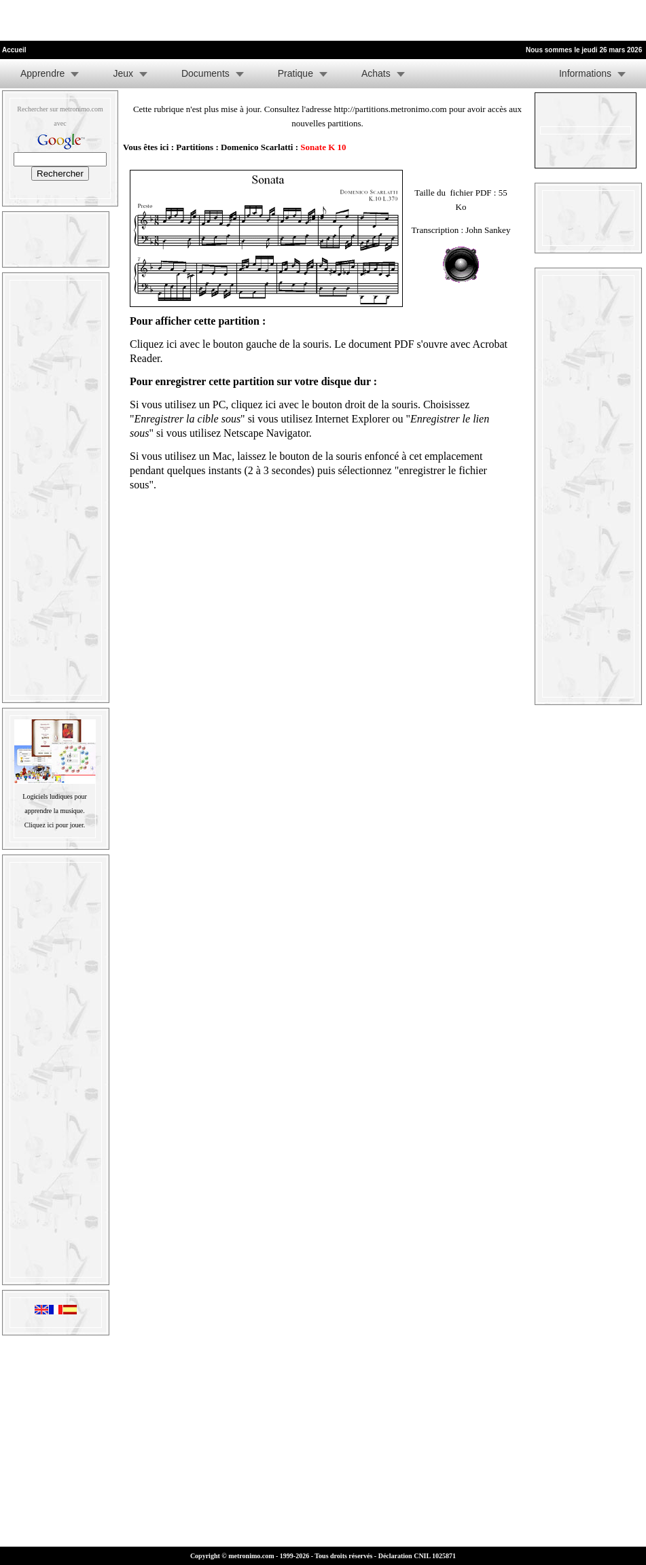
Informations (585, 73)
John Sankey (487, 230)
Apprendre (42, 73)
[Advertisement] (159, 20)
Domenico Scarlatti (257, 147)
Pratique (295, 73)
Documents (205, 73)
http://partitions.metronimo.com (390, 109)
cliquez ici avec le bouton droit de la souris (324, 404)
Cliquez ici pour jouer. (54, 825)
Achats (376, 73)
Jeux (123, 73)
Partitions (194, 147)
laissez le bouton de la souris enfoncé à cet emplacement (359, 456)
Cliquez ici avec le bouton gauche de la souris (229, 344)
